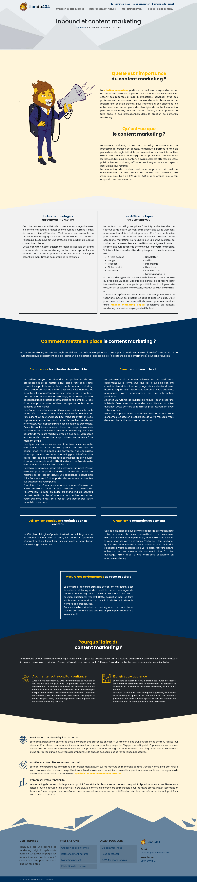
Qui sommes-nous (120, 4)
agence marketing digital (128, 304)
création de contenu (115, 90)
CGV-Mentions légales (114, 860)
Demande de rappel (163, 4)
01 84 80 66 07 (149, 860)
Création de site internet (70, 8)
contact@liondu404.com (155, 852)
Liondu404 (80, 27)
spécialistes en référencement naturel (98, 773)
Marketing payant (132, 8)
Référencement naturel (102, 8)
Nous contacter (141, 4)
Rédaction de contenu (160, 8)
